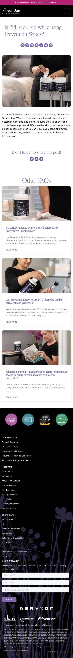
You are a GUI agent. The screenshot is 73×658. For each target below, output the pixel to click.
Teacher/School (9, 508)
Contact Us (7, 476)
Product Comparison (11, 529)
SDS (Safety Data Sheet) (42, 115)
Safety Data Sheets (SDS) (13, 538)
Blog (4, 524)
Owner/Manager (9, 485)
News (4, 556)
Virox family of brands (40, 625)
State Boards (7, 533)
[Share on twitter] (37, 159)
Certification (9, 515)
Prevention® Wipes (10, 447)
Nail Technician (8, 490)
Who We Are (7, 472)
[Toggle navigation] (67, 11)
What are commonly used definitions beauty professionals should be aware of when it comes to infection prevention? (36, 375)
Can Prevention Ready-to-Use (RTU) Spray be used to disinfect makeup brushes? (34, 301)
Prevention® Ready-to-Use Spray (16, 456)
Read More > (12, 250)
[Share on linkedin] (41, 159)
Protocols (6, 547)
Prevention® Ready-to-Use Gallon (16, 460)
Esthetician (7, 499)
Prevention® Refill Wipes (12, 451)
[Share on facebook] (32, 159)
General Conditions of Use (11, 650)
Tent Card (6, 543)
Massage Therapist (10, 495)
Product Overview (10, 442)
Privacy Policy (24, 650)
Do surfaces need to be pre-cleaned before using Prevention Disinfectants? (32, 229)
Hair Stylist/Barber (10, 504)
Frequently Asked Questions (14, 552)
